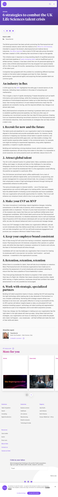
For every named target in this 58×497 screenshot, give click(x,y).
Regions (42, 404)
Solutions (4, 404)
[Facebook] (25, 481)
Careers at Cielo (6, 450)
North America (43, 414)
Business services (25, 407)
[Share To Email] (13, 31)
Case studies (5, 433)
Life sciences (24, 414)
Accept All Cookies (34, 493)
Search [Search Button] (50, 4)
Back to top (53, 475)
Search (3, 410)
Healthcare (23, 410)
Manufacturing (24, 417)
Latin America (43, 410)
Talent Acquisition (6, 407)
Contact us (5, 447)
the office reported (16, 51)
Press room (4, 440)
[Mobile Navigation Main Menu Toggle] (53, 4)
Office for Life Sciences (44, 46)
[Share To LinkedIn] (7, 31)
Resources (4, 429)
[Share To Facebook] (10, 31)
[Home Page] (5, 4)
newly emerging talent (28, 59)
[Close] (55, 486)
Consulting (4, 414)
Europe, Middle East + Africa (47, 417)
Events (3, 436)
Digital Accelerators (6, 417)
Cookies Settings (21, 493)
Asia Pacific (42, 407)
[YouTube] (31, 481)
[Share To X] (4, 31)
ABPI (18, 87)
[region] (29, 490)
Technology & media (26, 423)
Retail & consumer (25, 420)
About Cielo (5, 443)
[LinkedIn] (28, 481)
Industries (23, 404)
